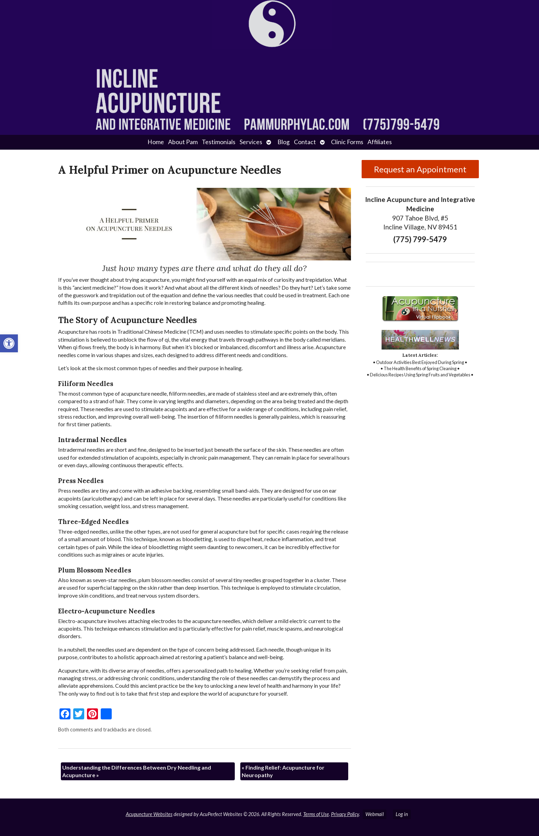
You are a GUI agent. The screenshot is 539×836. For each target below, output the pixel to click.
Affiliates (379, 142)
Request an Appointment (420, 169)
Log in (402, 814)
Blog (283, 142)
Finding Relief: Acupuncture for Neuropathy (283, 771)
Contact (305, 142)
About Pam (183, 142)
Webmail (374, 814)
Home (155, 142)
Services (251, 142)
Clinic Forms (347, 142)
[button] (9, 343)
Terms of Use (316, 814)
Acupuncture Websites (149, 814)
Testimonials (218, 142)
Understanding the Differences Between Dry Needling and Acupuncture (136, 771)
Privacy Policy (345, 814)
